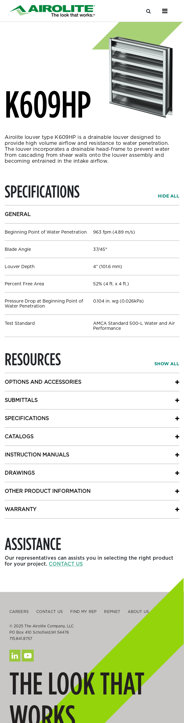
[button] (168, 195)
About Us (138, 611)
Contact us (66, 564)
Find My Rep (83, 611)
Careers (19, 611)
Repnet (112, 611)
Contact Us (49, 611)
